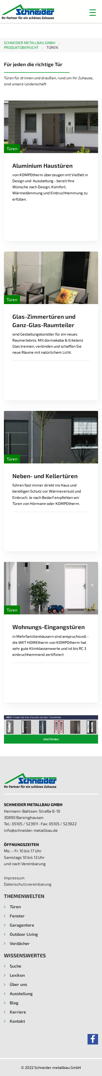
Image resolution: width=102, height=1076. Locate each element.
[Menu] (77, 12)
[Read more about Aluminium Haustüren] (51, 127)
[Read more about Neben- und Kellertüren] (51, 437)
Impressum (14, 877)
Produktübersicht (21, 47)
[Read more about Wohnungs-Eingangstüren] (51, 588)
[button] (92, 12)
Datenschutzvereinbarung (27, 884)
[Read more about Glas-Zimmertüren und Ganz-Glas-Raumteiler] (51, 278)
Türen (52, 47)
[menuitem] (33, 42)
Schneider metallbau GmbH (29, 42)
